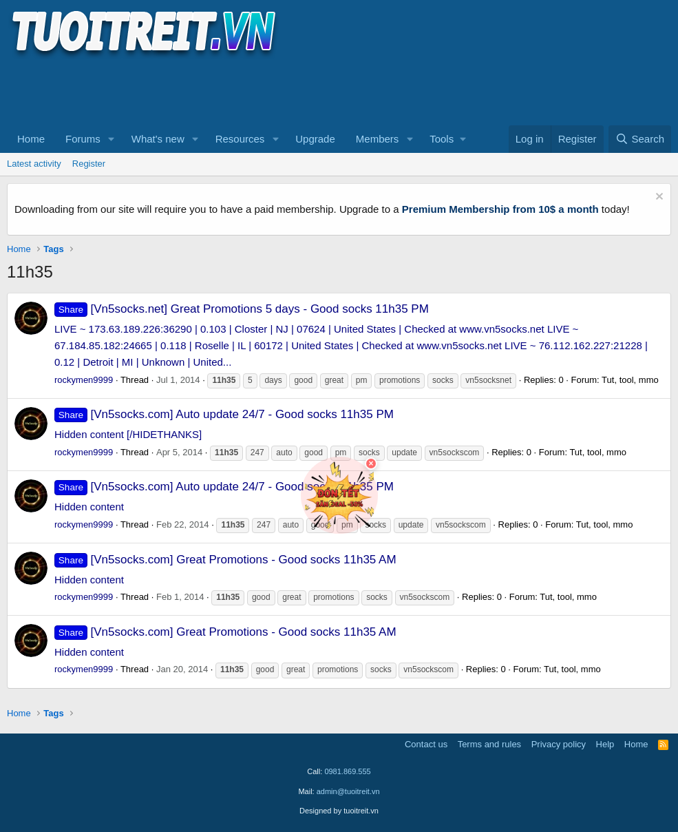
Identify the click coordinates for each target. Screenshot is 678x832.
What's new (157, 139)
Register (88, 163)
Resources (240, 139)
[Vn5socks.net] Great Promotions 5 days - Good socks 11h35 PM (241, 308)
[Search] (639, 139)
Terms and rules (489, 744)
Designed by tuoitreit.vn (339, 811)
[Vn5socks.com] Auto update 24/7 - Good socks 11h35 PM (224, 414)
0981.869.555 (347, 771)
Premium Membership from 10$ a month (500, 209)
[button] (111, 139)
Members (377, 139)
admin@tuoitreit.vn (348, 791)
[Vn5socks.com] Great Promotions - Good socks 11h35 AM (225, 559)
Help (605, 744)
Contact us (426, 744)
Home (31, 139)
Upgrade (315, 139)
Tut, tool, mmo (630, 380)
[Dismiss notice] (658, 198)
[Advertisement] (257, 90)
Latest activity (34, 163)
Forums (82, 139)
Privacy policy (558, 744)
